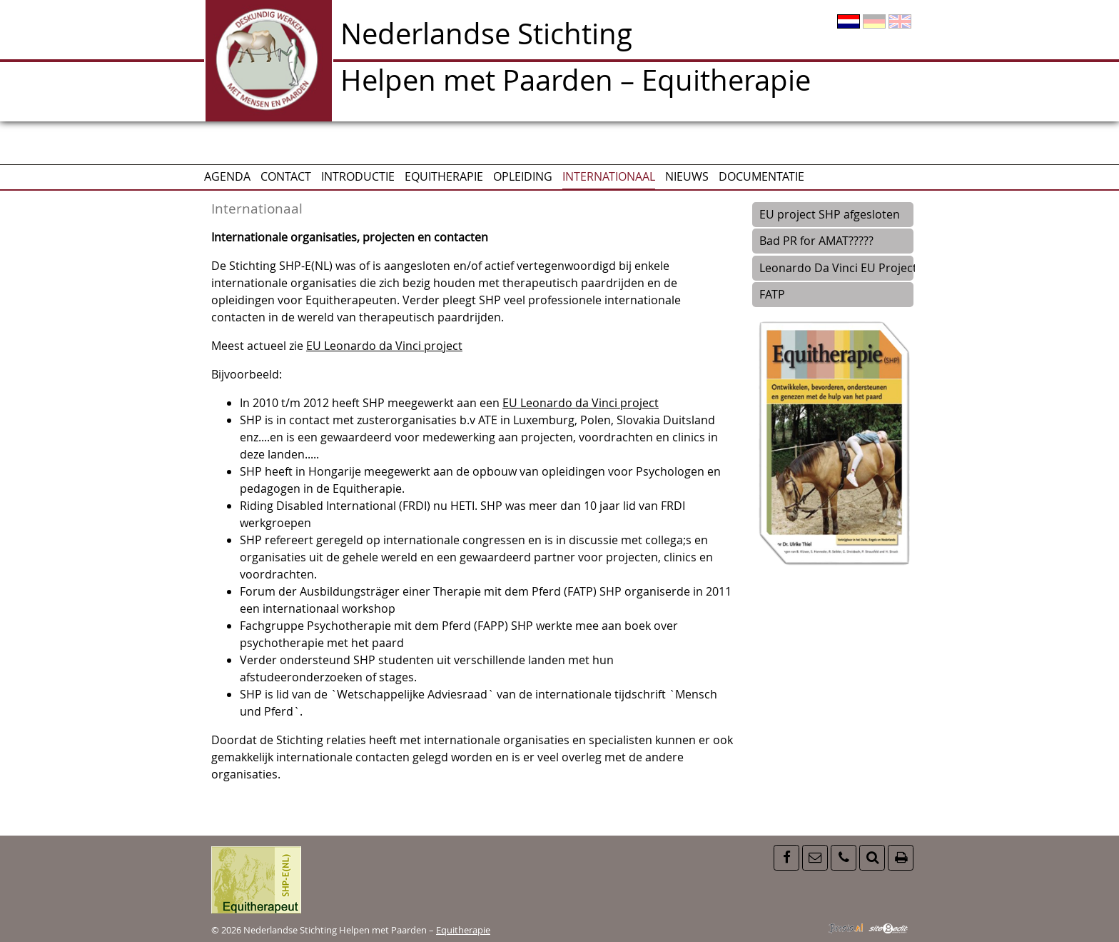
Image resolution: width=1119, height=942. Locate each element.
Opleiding (522, 176)
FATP (772, 294)
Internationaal (608, 176)
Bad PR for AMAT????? (816, 241)
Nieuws (687, 176)
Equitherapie (444, 176)
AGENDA (227, 176)
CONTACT (285, 176)
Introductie (358, 176)
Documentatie (761, 176)
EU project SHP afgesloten (829, 214)
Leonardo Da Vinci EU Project (836, 268)
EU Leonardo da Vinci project (384, 346)
